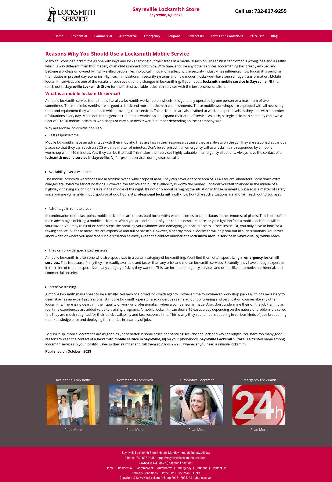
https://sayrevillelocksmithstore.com (182, 458)
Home (59, 36)
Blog (274, 36)
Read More (73, 429)
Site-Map (184, 473)
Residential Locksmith (73, 380)
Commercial (103, 36)
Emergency (152, 36)
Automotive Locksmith (197, 380)
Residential (79, 36)
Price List (257, 36)
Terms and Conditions (227, 36)
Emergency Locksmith (259, 380)
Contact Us (196, 36)
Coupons (173, 36)
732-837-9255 (270, 10)
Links (196, 473)
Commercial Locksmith (135, 380)
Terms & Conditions (145, 473)
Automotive (128, 36)
